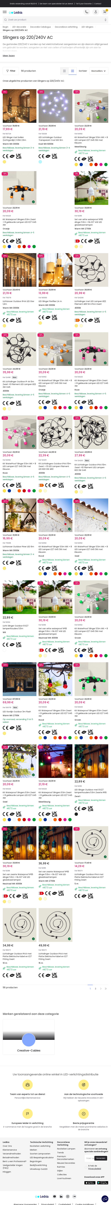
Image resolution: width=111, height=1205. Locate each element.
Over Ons (7, 1146)
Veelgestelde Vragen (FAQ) (13, 1166)
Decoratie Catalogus (40, 27)
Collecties (62, 1174)
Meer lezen (9, 55)
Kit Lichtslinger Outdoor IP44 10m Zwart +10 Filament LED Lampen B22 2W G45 (90, 467)
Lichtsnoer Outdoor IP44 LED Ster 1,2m (18, 302)
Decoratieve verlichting (66, 27)
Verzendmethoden (12, 1153)
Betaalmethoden (11, 1157)
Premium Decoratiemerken (65, 1158)
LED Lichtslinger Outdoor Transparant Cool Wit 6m (51, 138)
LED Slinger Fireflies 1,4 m (50, 301)
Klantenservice (10, 1149)
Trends (60, 1152)
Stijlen (60, 1170)
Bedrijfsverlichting (38, 1165)
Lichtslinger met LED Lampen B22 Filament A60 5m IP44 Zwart (90, 302)
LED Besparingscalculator (42, 1157)
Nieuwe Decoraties (66, 1163)
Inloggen (7, 1171)
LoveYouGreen (64, 1178)
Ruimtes (61, 1166)
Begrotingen (36, 1161)
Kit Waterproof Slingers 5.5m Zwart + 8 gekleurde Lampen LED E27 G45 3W (19, 222)
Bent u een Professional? (14, 1161)
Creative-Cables (28, 1050)
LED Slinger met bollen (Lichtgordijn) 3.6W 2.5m (14, 138)
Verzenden (100, 1158)
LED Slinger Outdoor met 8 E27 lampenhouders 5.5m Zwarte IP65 (91, 791)
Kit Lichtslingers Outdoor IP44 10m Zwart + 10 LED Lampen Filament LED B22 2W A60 (55, 466)
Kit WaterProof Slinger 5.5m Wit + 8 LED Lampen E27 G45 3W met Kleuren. (91, 140)
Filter (10, 70)
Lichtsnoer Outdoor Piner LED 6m (18, 546)
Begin (5, 27)
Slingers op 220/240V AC (15, 30)
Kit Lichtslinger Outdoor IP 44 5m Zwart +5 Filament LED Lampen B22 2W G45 (19, 384)
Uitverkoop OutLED (39, 1169)
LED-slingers (87, 27)
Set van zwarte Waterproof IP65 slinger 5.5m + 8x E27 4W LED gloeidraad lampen (18, 877)
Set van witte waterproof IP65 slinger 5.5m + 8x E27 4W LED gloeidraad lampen (89, 222)
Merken (33, 1149)
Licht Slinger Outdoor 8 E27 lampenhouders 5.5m (15, 627)
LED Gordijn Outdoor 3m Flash (17, 711)
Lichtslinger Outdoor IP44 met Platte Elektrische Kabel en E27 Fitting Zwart (89, 877)
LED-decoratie (19, 27)
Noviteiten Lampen (66, 1148)
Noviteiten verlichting (40, 1146)
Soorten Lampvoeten (40, 1153)
